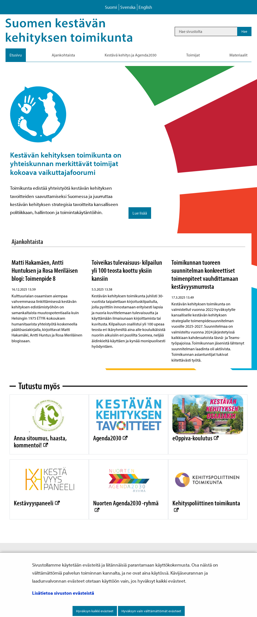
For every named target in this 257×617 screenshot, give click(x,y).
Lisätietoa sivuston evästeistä (63, 593)
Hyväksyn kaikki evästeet (94, 611)
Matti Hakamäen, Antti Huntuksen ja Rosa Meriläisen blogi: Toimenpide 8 (45, 270)
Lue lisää (140, 213)
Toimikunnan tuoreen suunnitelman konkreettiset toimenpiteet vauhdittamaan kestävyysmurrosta (204, 274)
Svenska (128, 7)
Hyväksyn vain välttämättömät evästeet (151, 611)
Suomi (111, 7)
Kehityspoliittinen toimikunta (206, 502)
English (145, 7)
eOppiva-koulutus (195, 437)
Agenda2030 (110, 437)
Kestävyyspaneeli (36, 502)
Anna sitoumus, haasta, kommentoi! (40, 441)
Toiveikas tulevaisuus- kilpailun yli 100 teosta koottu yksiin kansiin (127, 270)
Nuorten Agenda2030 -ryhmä (126, 502)
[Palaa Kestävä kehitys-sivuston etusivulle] (76, 31)
